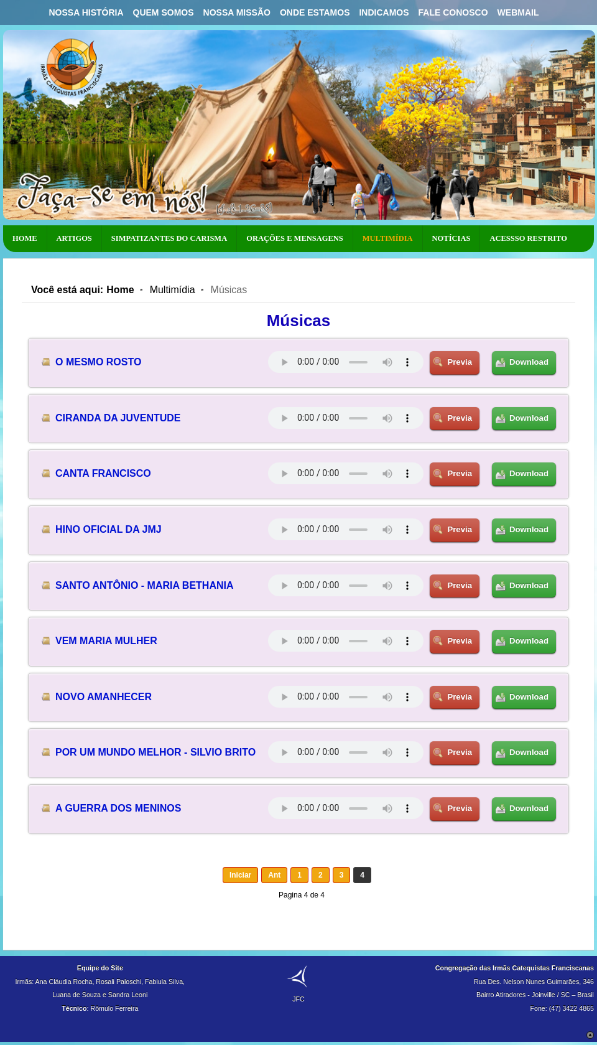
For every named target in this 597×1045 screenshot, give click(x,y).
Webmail (518, 12)
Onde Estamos (315, 12)
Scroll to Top (590, 1035)
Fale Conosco (453, 12)
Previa (459, 362)
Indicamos (384, 12)
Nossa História (86, 12)
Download (528, 362)
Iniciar (240, 875)
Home (120, 289)
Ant (274, 875)
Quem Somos (163, 12)
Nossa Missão (237, 12)
